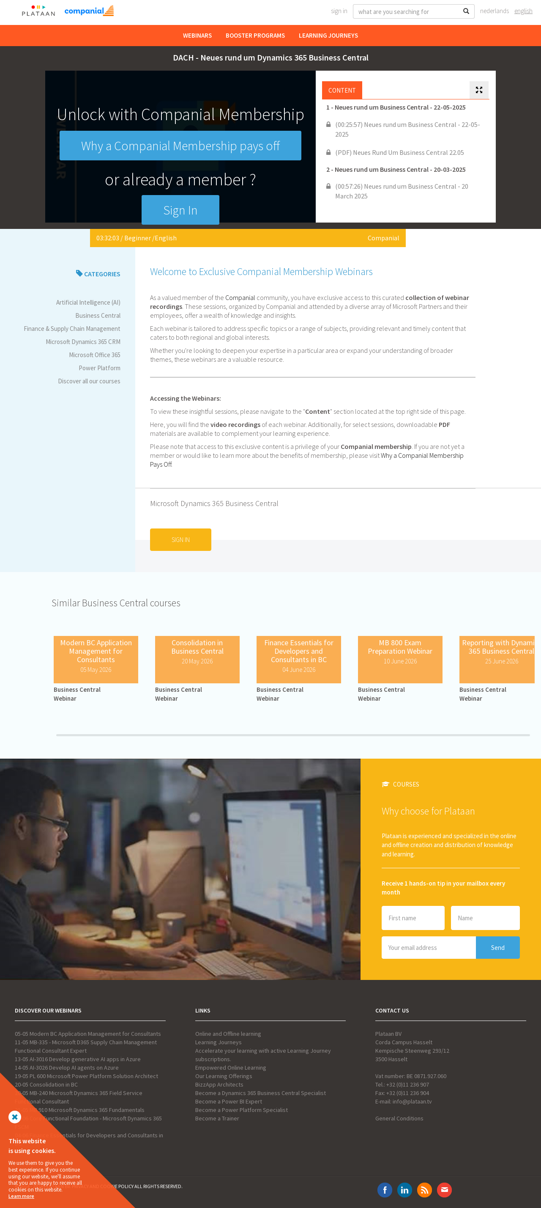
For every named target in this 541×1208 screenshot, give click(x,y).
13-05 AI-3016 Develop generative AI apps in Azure (78, 1059)
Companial (383, 238)
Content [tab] (342, 90)
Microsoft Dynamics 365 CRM (83, 342)
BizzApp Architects (219, 1084)
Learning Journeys (328, 35)
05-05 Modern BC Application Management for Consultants (88, 1033)
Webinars (197, 35)
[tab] (479, 90)
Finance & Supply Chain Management (72, 329)
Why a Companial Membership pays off (180, 146)
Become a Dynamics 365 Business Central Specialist (260, 1093)
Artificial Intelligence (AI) (88, 302)
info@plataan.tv (412, 1101)
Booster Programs (255, 35)
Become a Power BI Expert (228, 1101)
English (523, 11)
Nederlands (494, 11)
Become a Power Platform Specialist (241, 1110)
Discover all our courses (89, 381)
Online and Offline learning (228, 1033)
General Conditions (399, 1118)
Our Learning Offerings (223, 1076)
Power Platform (99, 368)
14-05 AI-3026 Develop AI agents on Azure (67, 1067)
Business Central (97, 315)
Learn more (21, 1196)
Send (498, 948)
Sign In (339, 11)
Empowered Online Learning (230, 1067)
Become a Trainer (217, 1118)
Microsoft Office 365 (94, 355)
